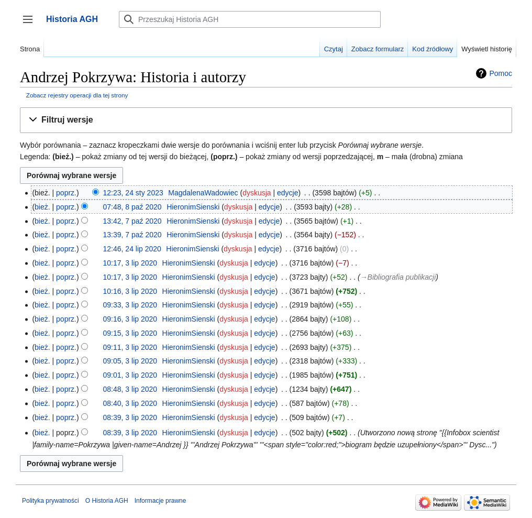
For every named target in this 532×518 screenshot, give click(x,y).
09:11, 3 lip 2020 (130, 347)
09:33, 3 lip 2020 (130, 305)
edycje (287, 193)
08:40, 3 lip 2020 (130, 403)
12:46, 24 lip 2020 (132, 249)
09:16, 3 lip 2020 (130, 319)
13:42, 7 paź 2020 (132, 221)
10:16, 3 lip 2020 (130, 291)
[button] (266, 120)
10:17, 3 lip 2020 (130, 263)
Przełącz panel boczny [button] (31, 24)
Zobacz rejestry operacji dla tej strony (77, 95)
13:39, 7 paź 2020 (132, 234)
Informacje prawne (160, 500)
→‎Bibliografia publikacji (398, 277)
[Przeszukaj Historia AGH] (250, 19)
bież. (42, 207)
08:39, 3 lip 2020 (130, 417)
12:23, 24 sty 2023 (133, 193)
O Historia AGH (106, 500)
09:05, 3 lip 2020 (130, 361)
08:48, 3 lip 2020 (130, 389)
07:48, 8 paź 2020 (132, 207)
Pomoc (500, 73)
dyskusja (256, 193)
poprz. (66, 193)
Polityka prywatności (50, 500)
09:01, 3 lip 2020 (130, 375)
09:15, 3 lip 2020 (130, 333)
